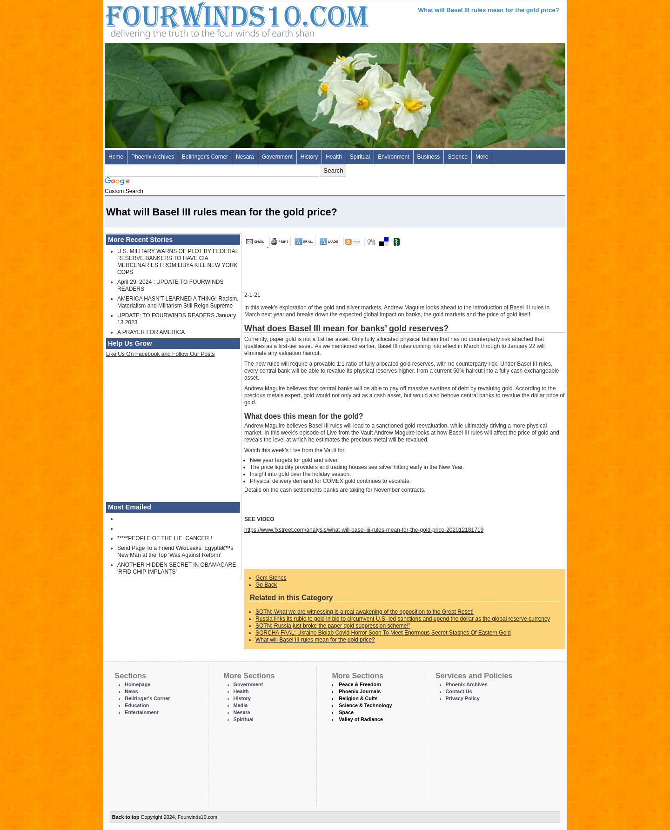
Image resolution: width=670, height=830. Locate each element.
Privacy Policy (463, 698)
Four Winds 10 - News (198, 18)
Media (241, 705)
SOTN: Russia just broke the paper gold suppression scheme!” (332, 625)
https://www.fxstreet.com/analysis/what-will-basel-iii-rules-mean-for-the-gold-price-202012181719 (363, 530)
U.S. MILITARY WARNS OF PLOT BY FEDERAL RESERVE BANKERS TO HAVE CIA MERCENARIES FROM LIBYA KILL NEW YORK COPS (177, 261)
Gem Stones (271, 578)
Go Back (266, 585)
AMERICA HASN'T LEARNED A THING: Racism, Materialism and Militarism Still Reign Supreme (178, 302)
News (131, 691)
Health (334, 157)
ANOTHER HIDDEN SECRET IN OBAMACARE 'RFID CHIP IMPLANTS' (176, 568)
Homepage (137, 684)
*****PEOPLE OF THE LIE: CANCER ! (164, 538)
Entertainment (142, 712)
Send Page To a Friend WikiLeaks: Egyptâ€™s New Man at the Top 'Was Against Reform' (175, 551)
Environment (393, 157)
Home (115, 157)
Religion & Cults (358, 698)
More (482, 157)
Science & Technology (365, 705)
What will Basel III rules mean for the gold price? (315, 639)
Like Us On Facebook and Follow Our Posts (160, 354)
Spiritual (360, 157)
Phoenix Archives (152, 157)
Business (428, 157)
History (309, 157)
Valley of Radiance (361, 719)
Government (277, 157)
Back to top (126, 817)
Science (458, 157)
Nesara (245, 157)
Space (346, 712)
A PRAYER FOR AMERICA (151, 332)
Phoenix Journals (360, 691)
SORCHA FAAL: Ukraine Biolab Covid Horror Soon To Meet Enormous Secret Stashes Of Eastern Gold (383, 632)
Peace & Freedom (360, 684)
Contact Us (459, 691)
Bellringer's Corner (205, 157)
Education (137, 705)
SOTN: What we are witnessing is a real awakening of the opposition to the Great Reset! (364, 612)
